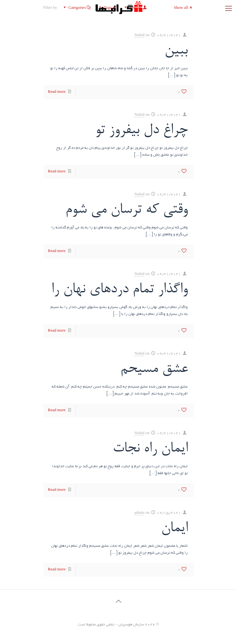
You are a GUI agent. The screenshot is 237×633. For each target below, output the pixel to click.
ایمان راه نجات (150, 448)
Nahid (139, 35)
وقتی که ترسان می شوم (126, 210)
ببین (176, 50)
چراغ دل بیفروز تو (141, 130)
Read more (57, 92)
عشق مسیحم (154, 369)
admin (139, 513)
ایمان (174, 528)
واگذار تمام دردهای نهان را (119, 289)
